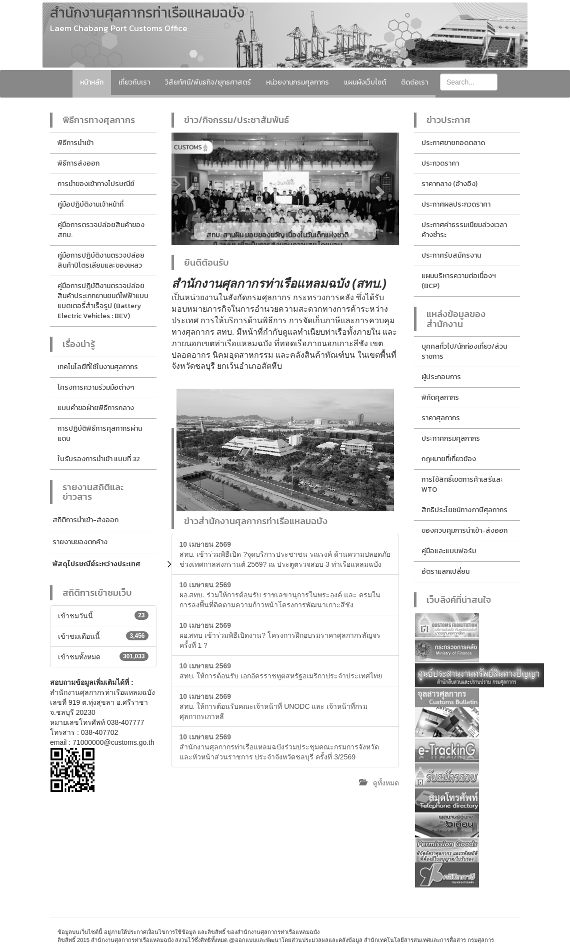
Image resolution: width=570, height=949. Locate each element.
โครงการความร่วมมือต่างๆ (96, 387)
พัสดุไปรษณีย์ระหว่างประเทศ (96, 564)
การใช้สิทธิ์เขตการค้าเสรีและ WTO (462, 484)
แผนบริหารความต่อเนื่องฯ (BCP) (459, 281)
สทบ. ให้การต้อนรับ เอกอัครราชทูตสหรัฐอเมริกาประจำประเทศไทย (281, 671)
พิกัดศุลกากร (440, 397)
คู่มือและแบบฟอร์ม (449, 551)
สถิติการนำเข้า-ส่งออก (85, 520)
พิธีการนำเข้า (76, 143)
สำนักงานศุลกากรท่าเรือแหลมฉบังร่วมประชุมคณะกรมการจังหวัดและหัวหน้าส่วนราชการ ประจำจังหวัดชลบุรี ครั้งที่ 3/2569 (279, 747)
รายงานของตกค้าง (80, 542)
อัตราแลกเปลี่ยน (446, 571)
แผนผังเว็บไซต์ (365, 82)
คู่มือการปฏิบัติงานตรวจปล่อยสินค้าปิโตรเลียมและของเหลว (101, 260)
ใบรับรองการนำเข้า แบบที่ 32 (99, 459)
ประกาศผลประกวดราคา (456, 204)
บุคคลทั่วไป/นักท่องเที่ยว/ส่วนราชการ (464, 351)
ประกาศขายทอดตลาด (453, 143)
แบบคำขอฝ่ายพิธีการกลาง (96, 408)
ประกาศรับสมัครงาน (451, 255)
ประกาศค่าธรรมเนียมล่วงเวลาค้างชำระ (464, 230)
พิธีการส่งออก (79, 163)
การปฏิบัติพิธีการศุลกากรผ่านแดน (100, 433)
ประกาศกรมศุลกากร (451, 438)
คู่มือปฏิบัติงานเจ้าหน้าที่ (91, 204)
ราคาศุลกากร (441, 418)
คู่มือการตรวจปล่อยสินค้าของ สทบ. (101, 230)
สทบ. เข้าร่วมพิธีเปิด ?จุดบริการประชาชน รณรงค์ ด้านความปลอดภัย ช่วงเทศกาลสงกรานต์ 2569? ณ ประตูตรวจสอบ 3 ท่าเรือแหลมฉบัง (285, 554)
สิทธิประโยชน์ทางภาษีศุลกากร (465, 510)
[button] (189, 189)
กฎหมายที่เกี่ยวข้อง (449, 459)
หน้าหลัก (92, 82)
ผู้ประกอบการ (441, 377)
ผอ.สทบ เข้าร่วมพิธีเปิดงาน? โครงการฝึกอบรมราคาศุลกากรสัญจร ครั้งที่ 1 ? (280, 635)
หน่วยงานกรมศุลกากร (297, 82)
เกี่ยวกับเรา (134, 82)
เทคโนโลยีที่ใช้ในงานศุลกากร (98, 367)
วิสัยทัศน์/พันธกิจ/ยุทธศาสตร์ (208, 82)
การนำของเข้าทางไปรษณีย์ (96, 184)
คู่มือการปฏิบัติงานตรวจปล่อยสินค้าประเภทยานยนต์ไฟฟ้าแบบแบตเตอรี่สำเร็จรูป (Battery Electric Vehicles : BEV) (103, 301)
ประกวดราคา (440, 163)
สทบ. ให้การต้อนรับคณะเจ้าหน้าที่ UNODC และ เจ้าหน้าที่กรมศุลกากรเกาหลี (274, 706)
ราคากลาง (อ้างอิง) (450, 184)
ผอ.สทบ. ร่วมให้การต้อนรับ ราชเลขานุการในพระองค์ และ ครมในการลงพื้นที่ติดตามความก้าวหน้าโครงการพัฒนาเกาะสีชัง (280, 595)
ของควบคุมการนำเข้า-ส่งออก (465, 530)
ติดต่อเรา (414, 82)
